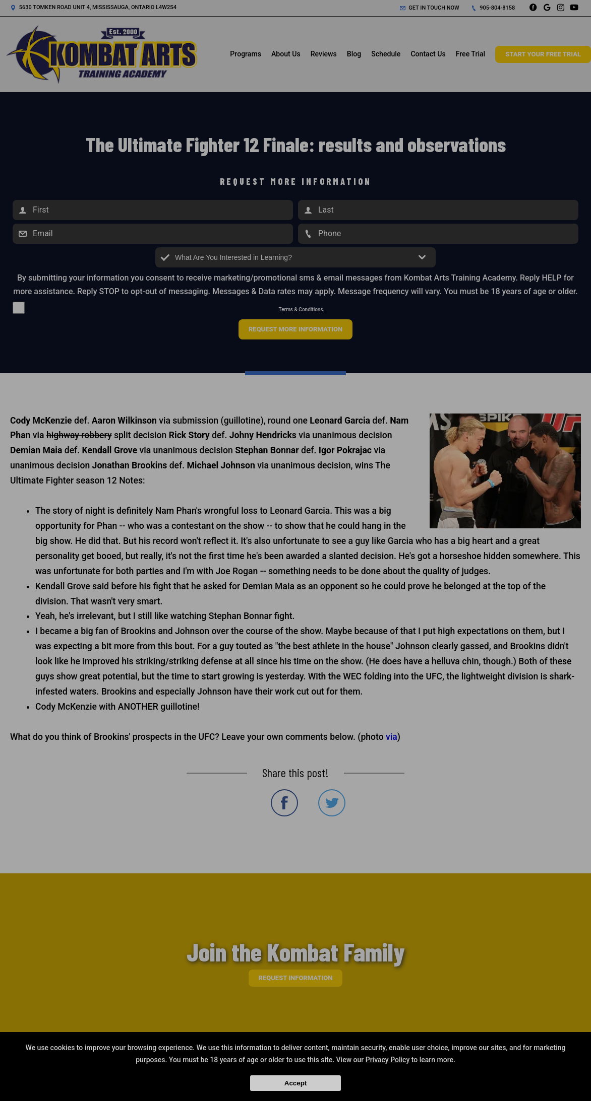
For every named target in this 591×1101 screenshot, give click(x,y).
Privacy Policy (388, 1060)
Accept (295, 1083)
